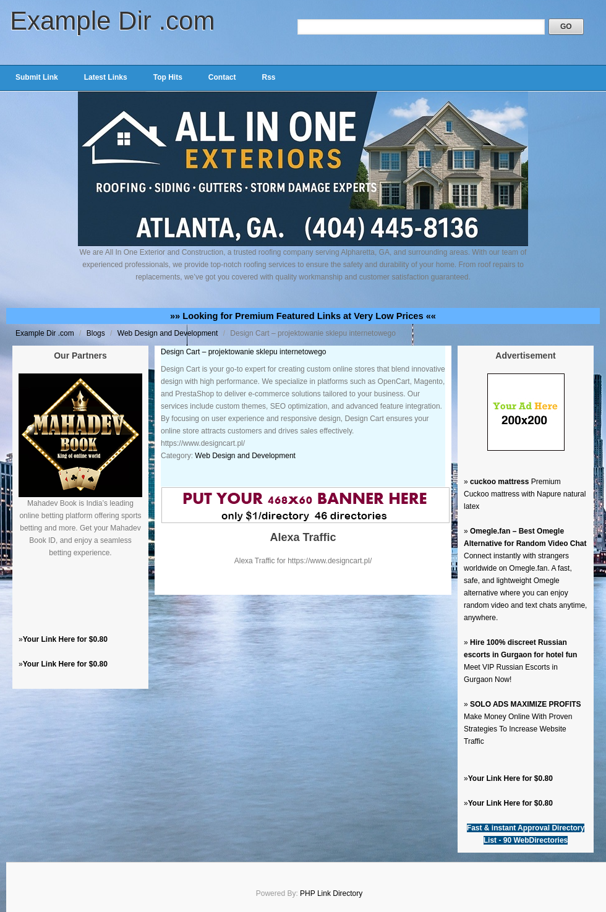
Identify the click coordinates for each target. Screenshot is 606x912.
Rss (268, 77)
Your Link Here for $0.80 (65, 639)
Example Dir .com (112, 20)
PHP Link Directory (331, 893)
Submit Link (36, 77)
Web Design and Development (168, 333)
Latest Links (105, 77)
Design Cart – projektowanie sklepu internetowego (243, 351)
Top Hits (167, 77)
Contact (222, 77)
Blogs (97, 333)
